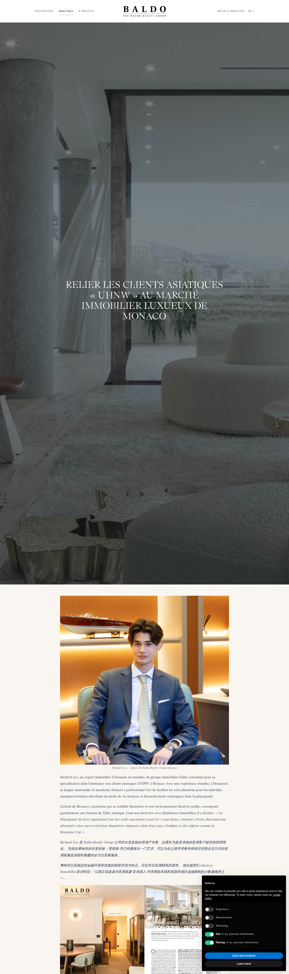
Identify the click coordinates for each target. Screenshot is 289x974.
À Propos (86, 11)
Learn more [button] (244, 963)
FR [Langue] (251, 11)
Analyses (66, 11)
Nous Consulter (231, 11)
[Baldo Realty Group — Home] (144, 11)
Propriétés (44, 11)
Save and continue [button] (244, 955)
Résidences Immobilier (179, 813)
